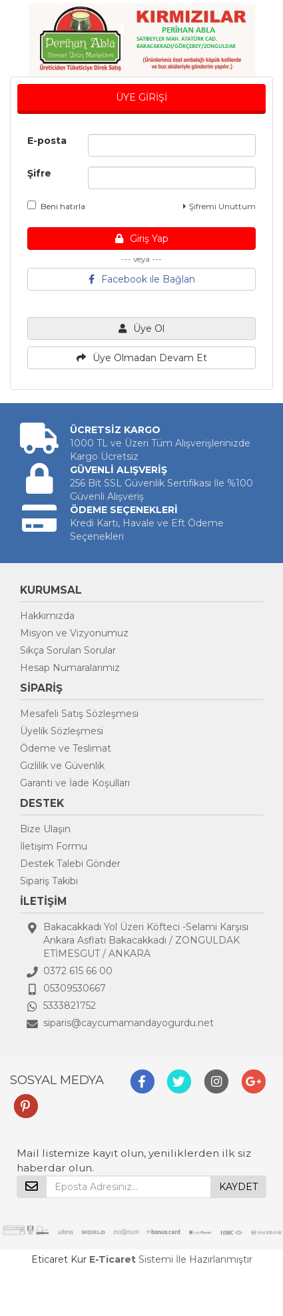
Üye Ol (141, 328)
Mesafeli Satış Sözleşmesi (79, 714)
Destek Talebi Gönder (70, 864)
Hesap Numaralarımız (70, 668)
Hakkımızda (47, 616)
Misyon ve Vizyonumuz (74, 633)
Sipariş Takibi (49, 881)
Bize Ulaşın (45, 829)
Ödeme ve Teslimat (65, 748)
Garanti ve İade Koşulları (75, 783)
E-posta (47, 141)
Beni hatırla (56, 206)
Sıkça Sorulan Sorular (68, 650)
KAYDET (238, 1187)
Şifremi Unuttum (219, 206)
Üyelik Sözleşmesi (61, 731)
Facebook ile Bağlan (142, 279)
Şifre (39, 173)
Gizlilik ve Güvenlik (62, 766)
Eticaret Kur (59, 1259)
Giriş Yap (141, 239)
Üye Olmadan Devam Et (142, 358)
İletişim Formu (53, 846)
